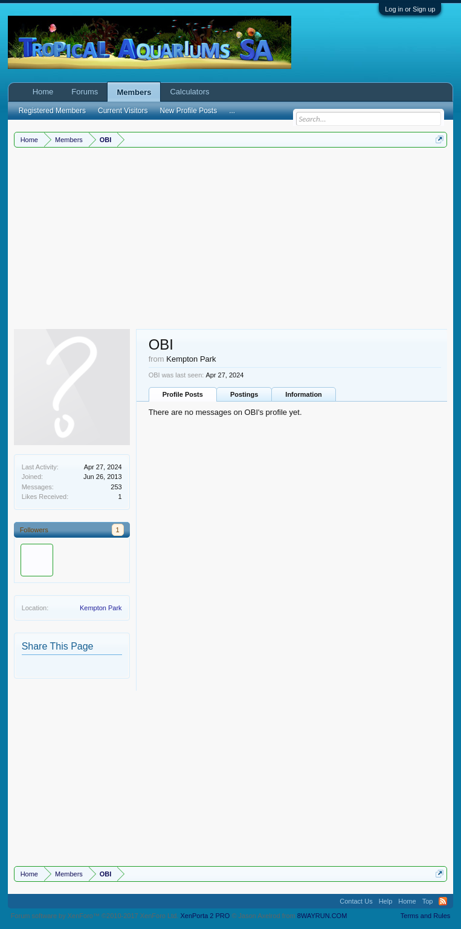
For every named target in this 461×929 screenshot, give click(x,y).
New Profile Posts (188, 110)
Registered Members (52, 110)
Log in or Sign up (410, 9)
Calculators (189, 91)
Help (386, 901)
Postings (244, 394)
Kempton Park (101, 607)
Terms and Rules (426, 915)
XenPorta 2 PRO (205, 915)
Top (427, 901)
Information (303, 394)
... (232, 110)
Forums (84, 91)
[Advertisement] (231, 238)
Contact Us (356, 901)
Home (43, 91)
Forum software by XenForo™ (95, 915)
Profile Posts (183, 394)
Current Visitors (122, 110)
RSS (443, 901)
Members (134, 92)
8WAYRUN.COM (322, 915)
